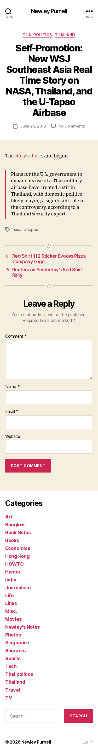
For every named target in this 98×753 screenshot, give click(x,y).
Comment (16, 336)
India (10, 579)
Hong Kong (17, 556)
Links (11, 603)
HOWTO (14, 564)
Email (11, 411)
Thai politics (37, 35)
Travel (12, 690)
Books (12, 540)
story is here (28, 156)
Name (12, 386)
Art (8, 516)
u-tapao (31, 229)
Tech (11, 666)
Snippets (15, 650)
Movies (13, 619)
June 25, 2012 (33, 126)
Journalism (18, 587)
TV (8, 698)
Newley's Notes (22, 627)
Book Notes (18, 532)
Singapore (17, 642)
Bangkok (15, 524)
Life (9, 595)
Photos (13, 635)
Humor (13, 572)
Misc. (11, 611)
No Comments (72, 126)
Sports (12, 658)
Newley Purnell (49, 11)
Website (12, 436)
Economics (17, 548)
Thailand (65, 35)
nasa (17, 229)
